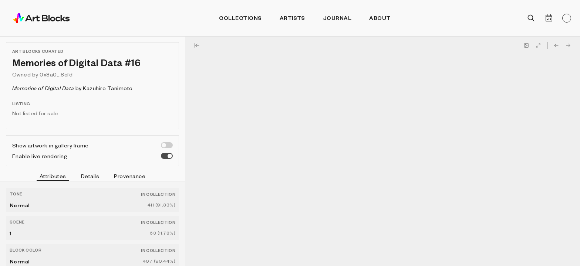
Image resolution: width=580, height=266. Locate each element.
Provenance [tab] (129, 176)
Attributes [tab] (53, 177)
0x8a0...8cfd (56, 74)
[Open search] (531, 18)
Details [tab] (90, 176)
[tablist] (92, 177)
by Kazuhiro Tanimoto (72, 88)
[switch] (167, 145)
